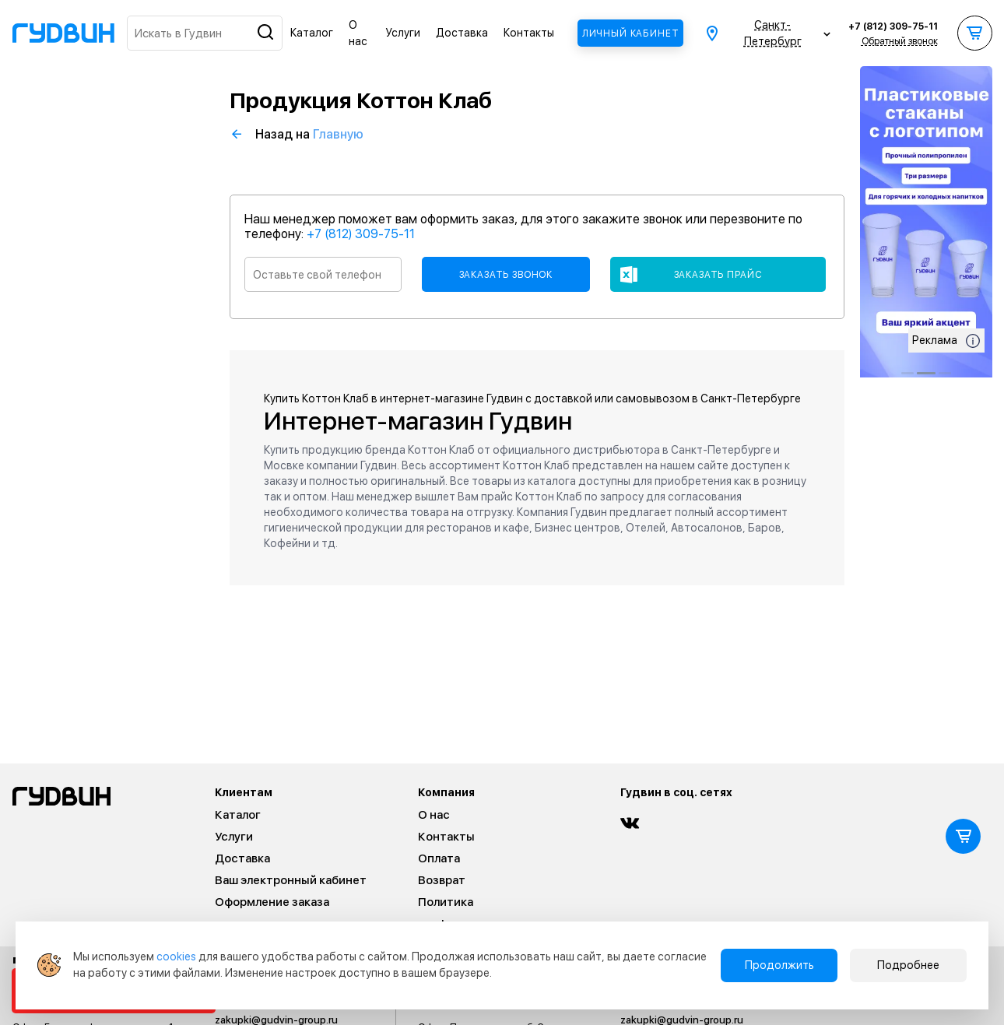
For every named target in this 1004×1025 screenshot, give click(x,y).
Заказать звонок (506, 274)
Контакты (529, 32)
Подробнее (908, 965)
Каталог (311, 32)
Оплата (439, 858)
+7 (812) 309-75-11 (893, 26)
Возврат (441, 880)
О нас (434, 815)
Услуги (403, 32)
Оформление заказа (272, 902)
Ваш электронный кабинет (291, 880)
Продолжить (779, 965)
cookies (176, 956)
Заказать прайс (718, 274)
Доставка (462, 32)
